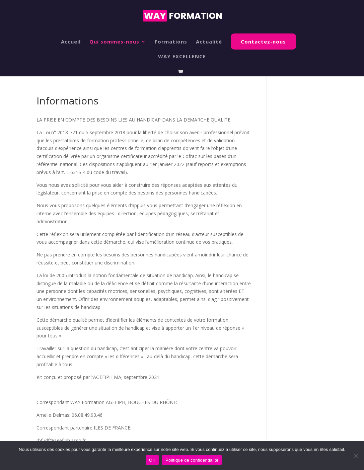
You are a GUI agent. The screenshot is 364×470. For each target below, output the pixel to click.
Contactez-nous (263, 41)
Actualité (209, 42)
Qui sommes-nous (114, 42)
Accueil (71, 42)
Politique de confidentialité (191, 460)
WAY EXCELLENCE (182, 57)
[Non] (355, 455)
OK (152, 460)
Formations (171, 42)
